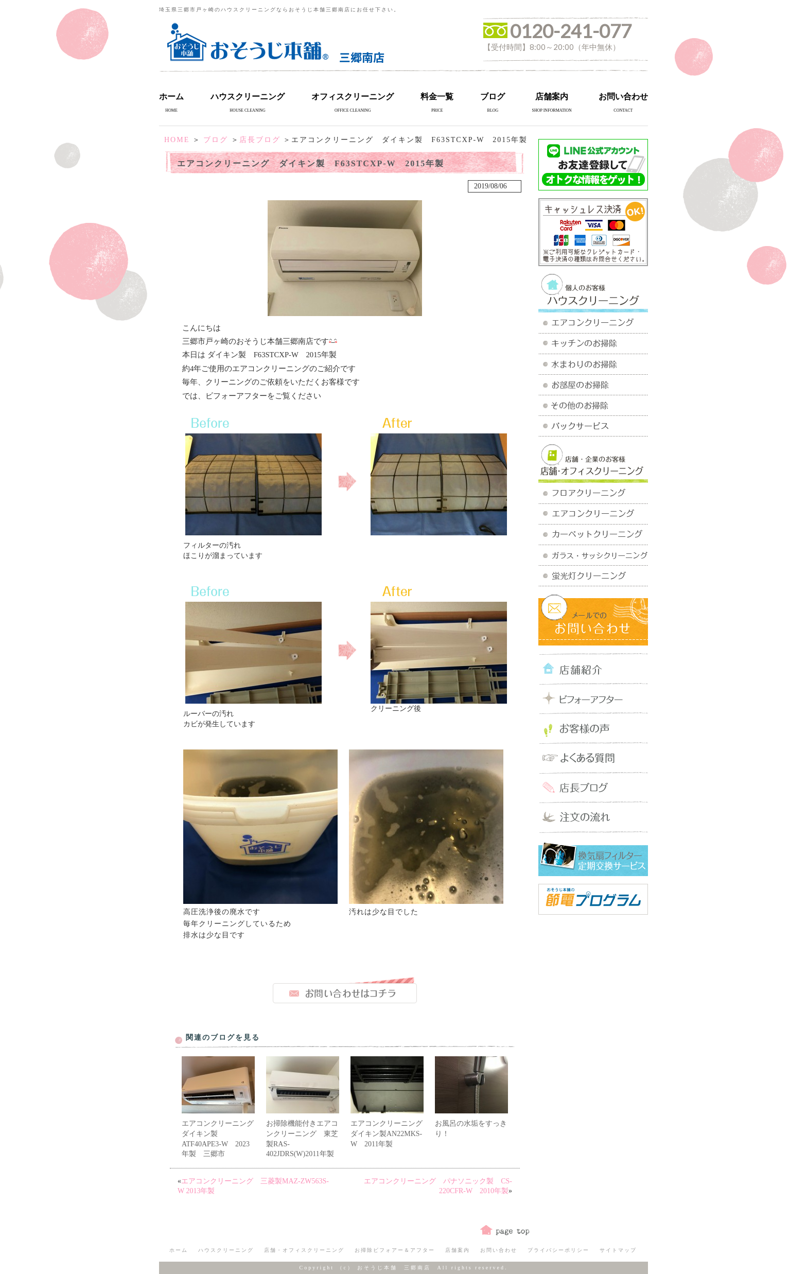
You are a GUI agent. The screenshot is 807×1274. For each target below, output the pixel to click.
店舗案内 (551, 96)
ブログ (492, 96)
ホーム (171, 96)
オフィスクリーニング (352, 96)
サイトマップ (618, 1250)
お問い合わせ (623, 96)
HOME (176, 140)
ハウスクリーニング (247, 96)
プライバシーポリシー (558, 1250)
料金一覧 (436, 96)
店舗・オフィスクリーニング (304, 1250)
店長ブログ (259, 140)
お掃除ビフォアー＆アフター (395, 1250)
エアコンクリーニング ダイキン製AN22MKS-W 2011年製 (390, 1133)
